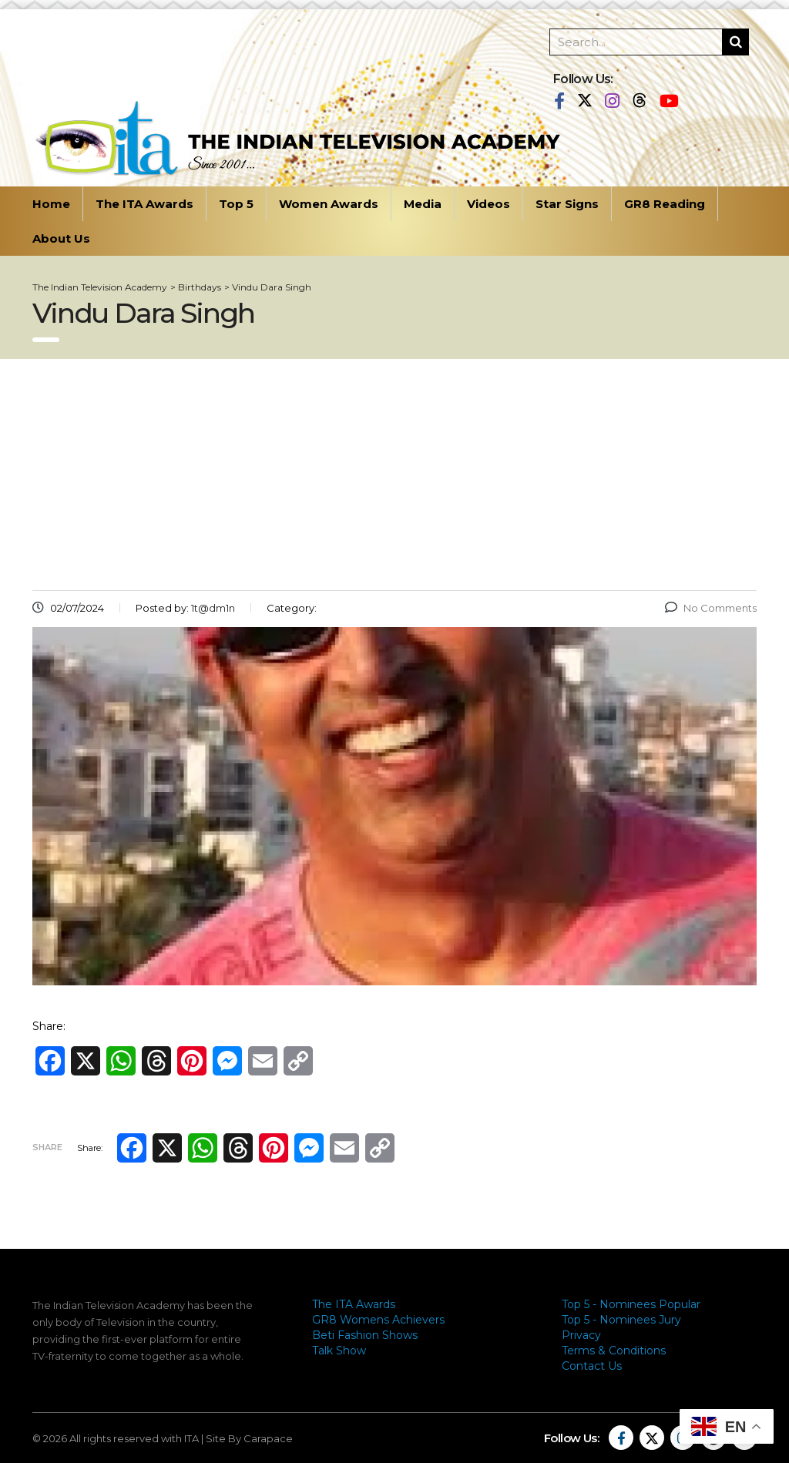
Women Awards (328, 203)
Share (47, 1147)
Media (423, 203)
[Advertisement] (394, 474)
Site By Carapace (249, 1438)
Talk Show (339, 1350)
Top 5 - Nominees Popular (631, 1304)
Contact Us (592, 1366)
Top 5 (236, 203)
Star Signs (567, 203)
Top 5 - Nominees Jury (621, 1320)
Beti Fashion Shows (365, 1335)
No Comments (711, 608)
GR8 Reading (664, 203)
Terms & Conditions (614, 1350)
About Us (61, 238)
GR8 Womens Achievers (378, 1320)
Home (51, 203)
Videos (488, 203)
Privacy (581, 1335)
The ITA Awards (144, 203)
